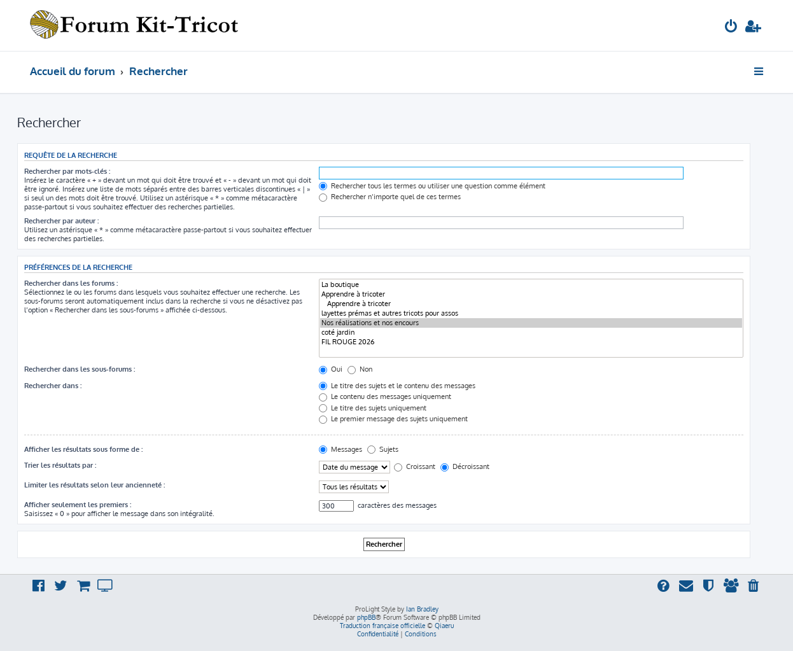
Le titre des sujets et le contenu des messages (397, 385)
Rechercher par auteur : (61, 220)
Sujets (382, 449)
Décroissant (464, 466)
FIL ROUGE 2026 (531, 342)
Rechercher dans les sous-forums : (79, 369)
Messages (340, 449)
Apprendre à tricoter (531, 294)
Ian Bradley (422, 609)
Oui (330, 369)
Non (359, 369)
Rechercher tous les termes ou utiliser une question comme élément (432, 185)
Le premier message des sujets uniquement (393, 418)
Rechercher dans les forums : (71, 283)
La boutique (531, 285)
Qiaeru (444, 625)
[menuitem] (731, 27)
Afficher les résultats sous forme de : (83, 449)
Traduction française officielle (382, 625)
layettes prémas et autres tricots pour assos (531, 313)
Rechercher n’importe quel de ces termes (390, 196)
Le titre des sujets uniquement (372, 407)
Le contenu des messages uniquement (385, 396)
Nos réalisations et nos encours (531, 323)
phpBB (366, 617)
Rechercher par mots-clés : (67, 171)
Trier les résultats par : (60, 465)
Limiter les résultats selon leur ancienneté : (94, 484)
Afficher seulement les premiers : (77, 504)
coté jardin (531, 332)
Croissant (414, 466)
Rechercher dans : (52, 385)
